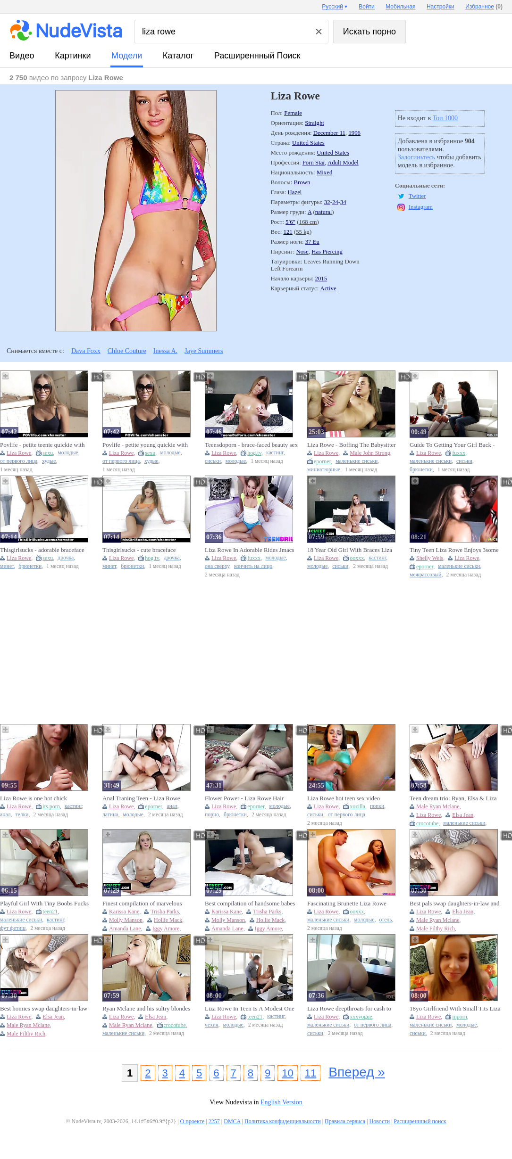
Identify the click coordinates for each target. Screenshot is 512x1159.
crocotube (427, 823)
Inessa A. (165, 350)
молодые (68, 453)
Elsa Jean (462, 815)
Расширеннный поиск (257, 55)
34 (343, 202)
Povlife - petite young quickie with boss (145, 445)
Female (293, 113)
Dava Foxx (86, 350)
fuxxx (458, 453)
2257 (214, 1121)
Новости (379, 1121)
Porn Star (313, 162)
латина (110, 815)
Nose (302, 251)
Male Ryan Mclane (438, 806)
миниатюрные (323, 470)
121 (288, 232)
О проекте (192, 1121)
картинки (73, 55)
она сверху (217, 566)
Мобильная (400, 6)
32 (327, 202)
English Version (281, 1102)
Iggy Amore (166, 928)
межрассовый (426, 575)
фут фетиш (12, 928)
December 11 (329, 133)
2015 (321, 278)
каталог (178, 55)
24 (335, 202)
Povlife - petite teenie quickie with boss (42, 445)
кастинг (275, 453)
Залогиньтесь (416, 157)
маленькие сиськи (357, 461)
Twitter (417, 196)
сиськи (213, 461)
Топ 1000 (445, 118)
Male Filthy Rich (435, 928)
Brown (302, 182)
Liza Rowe (19, 453)
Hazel (295, 192)
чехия (211, 1025)
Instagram (421, 207)
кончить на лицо (253, 566)
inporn (459, 1016)
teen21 (50, 911)
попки (377, 806)
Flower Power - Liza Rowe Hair (244, 798)
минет (7, 566)
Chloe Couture (127, 350)
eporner (322, 461)
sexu (47, 453)
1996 (354, 133)
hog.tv (254, 453)
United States (308, 143)
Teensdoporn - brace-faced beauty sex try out (251, 445)
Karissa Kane (124, 911)
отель (385, 920)
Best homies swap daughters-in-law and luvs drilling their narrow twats (43, 1008)
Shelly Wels (429, 558)
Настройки (440, 6)
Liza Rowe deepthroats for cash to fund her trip (349, 1008)
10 (287, 1073)
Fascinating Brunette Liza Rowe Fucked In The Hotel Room (346, 903)
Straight (314, 123)
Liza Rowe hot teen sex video (343, 798)
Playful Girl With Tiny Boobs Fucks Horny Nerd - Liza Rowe (44, 903)
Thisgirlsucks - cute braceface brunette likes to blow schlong (139, 550)
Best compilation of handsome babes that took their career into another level (250, 903)
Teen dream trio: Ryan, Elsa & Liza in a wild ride (453, 798)
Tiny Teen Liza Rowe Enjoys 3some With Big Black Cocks (454, 550)
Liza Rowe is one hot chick (33, 798)
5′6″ (290, 222)
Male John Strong (370, 453)
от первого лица (18, 461)
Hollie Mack (168, 920)
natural (323, 212)
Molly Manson (126, 920)
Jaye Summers (204, 350)
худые (49, 461)
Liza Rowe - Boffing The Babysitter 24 (351, 445)
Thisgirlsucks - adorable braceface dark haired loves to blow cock (42, 550)
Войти (367, 6)
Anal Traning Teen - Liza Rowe (141, 798)
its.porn (50, 806)
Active (328, 288)
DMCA (232, 1121)
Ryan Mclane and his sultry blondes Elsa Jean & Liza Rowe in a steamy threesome (146, 1008)
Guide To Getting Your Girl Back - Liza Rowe (452, 445)
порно (212, 815)
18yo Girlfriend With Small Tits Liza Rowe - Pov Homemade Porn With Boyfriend (455, 1008)
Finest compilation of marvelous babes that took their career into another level (142, 903)
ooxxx (357, 558)
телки (22, 815)
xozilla (357, 806)
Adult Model (343, 162)
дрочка (66, 558)
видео (21, 55)
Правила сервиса (345, 1121)
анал (5, 815)
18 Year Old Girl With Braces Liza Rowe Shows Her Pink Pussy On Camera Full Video (349, 550)
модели (126, 55)
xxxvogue (361, 1016)
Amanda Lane (125, 928)
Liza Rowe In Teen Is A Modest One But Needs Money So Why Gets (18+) (249, 1008)
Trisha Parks (165, 911)
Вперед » (356, 1072)
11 (310, 1073)
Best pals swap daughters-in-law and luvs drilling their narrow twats (455, 903)
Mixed (324, 172)
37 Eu (312, 241)
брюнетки (421, 470)
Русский (332, 6)
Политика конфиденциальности (282, 1121)
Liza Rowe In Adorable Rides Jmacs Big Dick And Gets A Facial (249, 550)
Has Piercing (327, 251)
